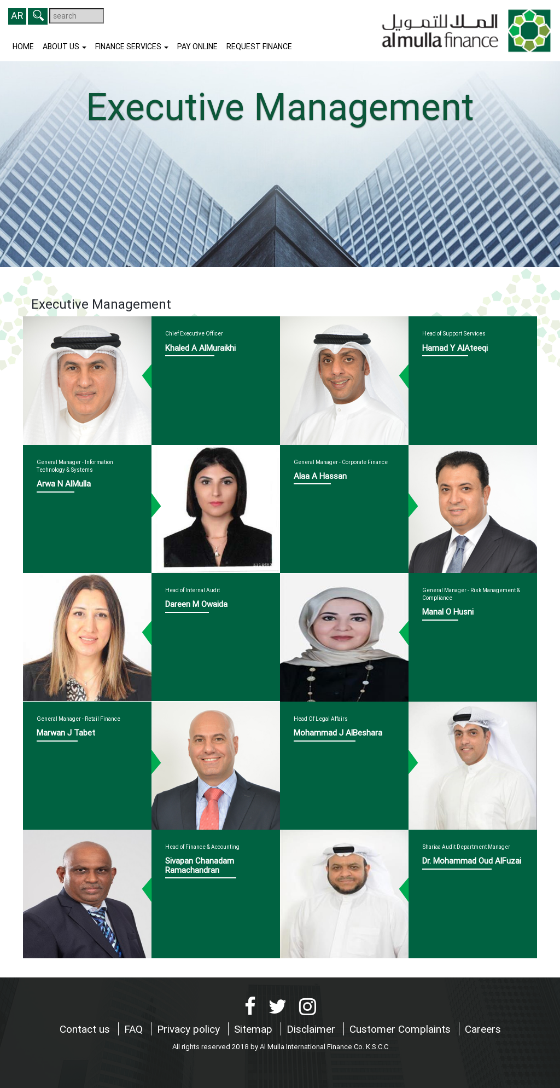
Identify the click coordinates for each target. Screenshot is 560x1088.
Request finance (259, 46)
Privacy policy (190, 1028)
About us (64, 46)
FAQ (134, 1028)
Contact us (86, 1028)
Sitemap (254, 1028)
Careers (483, 1028)
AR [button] (17, 15)
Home (23, 46)
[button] (38, 16)
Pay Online (197, 46)
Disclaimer (312, 1028)
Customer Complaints (401, 1028)
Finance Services (131, 46)
